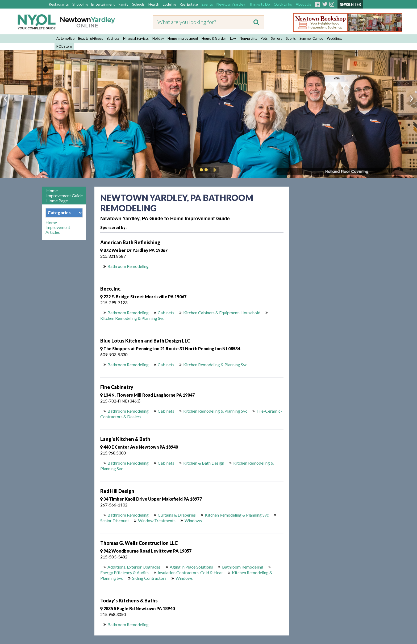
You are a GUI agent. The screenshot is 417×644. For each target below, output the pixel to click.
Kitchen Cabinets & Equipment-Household (221, 312)
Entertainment (103, 4)
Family (123, 4)
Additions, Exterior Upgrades (134, 566)
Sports (291, 38)
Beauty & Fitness (90, 38)
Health (153, 4)
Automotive (65, 38)
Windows (193, 520)
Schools (138, 4)
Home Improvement (183, 38)
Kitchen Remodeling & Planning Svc (132, 318)
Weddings (334, 38)
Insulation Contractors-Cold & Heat (190, 572)
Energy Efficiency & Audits (124, 572)
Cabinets (166, 312)
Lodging (169, 4)
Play (214, 169)
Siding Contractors (149, 578)
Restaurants (59, 4)
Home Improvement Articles (57, 227)
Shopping (79, 4)
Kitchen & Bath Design (203, 462)
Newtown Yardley (230, 4)
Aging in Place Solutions (191, 566)
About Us (303, 4)
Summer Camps (311, 38)
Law (233, 38)
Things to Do (259, 4)
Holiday (158, 38)
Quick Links (283, 4)
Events (207, 4)
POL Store (64, 46)
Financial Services (136, 38)
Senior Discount (114, 520)
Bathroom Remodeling (128, 266)
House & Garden (214, 38)
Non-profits (248, 38)
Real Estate (189, 4)
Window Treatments (157, 520)
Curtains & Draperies (177, 514)
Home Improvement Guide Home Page (64, 195)
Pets (264, 38)
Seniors (276, 38)
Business (113, 38)
